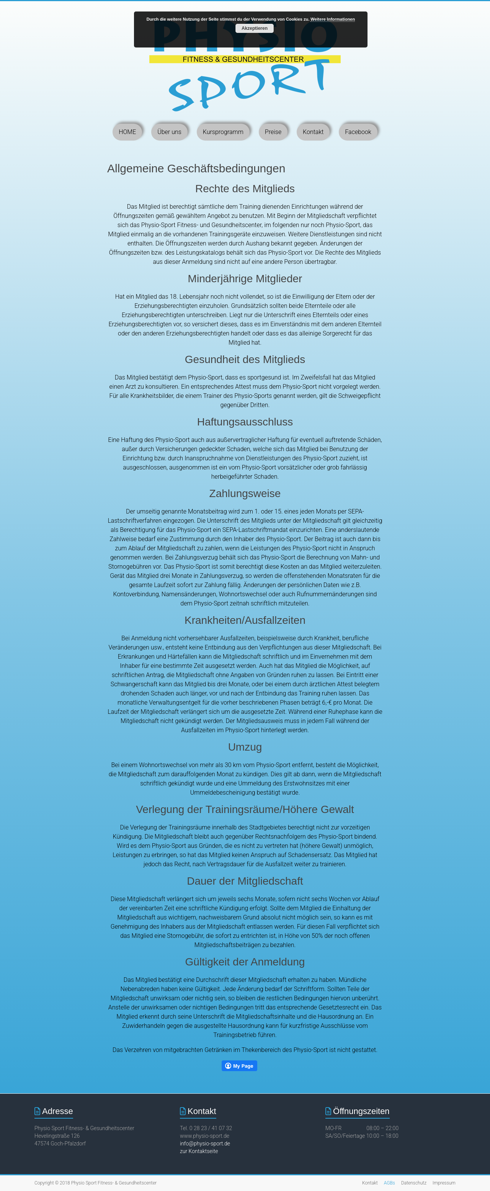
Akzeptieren (255, 28)
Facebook (358, 132)
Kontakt (313, 132)
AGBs (389, 1183)
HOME (127, 132)
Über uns (169, 132)
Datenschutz (413, 1183)
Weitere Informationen (332, 19)
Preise (273, 132)
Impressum (444, 1183)
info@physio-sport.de (205, 1143)
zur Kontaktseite (199, 1151)
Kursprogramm (223, 132)
